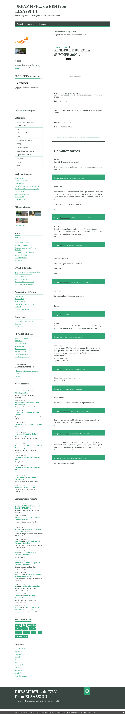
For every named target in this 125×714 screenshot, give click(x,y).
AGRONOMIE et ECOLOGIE (25, 122)
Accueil (20, 24)
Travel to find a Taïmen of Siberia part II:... (25, 392)
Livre (18, 137)
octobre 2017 (19, 668)
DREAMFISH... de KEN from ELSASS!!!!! (41, 9)
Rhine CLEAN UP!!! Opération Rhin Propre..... (27, 404)
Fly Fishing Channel (21, 354)
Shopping (20, 158)
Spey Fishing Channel (22, 357)
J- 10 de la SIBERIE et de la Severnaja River (25, 435)
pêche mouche (70, 139)
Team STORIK (19, 197)
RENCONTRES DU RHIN (24, 147)
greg (17, 506)
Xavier (17, 518)
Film (18, 129)
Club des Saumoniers (22, 310)
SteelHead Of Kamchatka (25, 487)
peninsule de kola (59, 139)
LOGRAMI (18, 307)
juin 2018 (18, 660)
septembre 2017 (20, 670)
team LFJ (18, 237)
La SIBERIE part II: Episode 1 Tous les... (28, 425)
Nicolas (18, 607)
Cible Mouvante (20, 199)
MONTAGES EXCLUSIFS (24, 140)
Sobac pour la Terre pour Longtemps (27, 371)
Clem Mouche (19, 183)
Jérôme (18, 596)
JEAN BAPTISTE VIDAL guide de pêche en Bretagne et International (28, 273)
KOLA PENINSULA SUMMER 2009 (68, 93)
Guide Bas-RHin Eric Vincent (24, 282)
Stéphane (19, 574)
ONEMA (17, 376)
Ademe (17, 374)
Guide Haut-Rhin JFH (22, 279)
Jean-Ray (18, 541)
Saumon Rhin (19, 296)
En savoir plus (91, 712)
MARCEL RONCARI (21, 277)
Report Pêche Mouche (24, 155)
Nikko (62, 315)
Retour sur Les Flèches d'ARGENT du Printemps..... (28, 447)
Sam (61, 245)
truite (18, 625)
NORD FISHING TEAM (22, 243)
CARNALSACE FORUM (22, 194)
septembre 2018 (20, 652)
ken (16, 553)
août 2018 (18, 654)
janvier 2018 (19, 665)
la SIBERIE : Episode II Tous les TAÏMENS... (27, 413)
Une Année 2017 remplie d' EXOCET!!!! (26, 478)
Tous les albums (20, 225)
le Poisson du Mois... (23, 133)
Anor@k (18, 529)
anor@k (18, 563)
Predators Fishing (21, 351)
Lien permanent (59, 138)
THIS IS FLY (18, 341)
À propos (42, 24)
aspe (39, 633)
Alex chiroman (19, 240)
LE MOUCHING (20, 346)
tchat (23, 111)
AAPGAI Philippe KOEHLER (24, 285)
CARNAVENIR (19, 299)
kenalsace (68, 95)
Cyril (61, 369)
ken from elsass (21, 637)
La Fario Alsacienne (21, 181)
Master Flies (19, 327)
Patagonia (18, 324)
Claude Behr (19, 178)
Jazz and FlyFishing (21, 255)
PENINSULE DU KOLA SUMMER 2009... (72, 52)
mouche (32, 629)
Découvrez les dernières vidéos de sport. (78, 96)
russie (97, 138)
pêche (34, 633)
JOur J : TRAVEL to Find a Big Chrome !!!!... (27, 608)
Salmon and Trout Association (24, 304)
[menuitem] (20, 23)
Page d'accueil (72, 31)
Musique (19, 144)
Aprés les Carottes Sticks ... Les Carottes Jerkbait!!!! (70, 35)
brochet (18, 633)
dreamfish (32, 625)
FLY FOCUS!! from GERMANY (24, 252)
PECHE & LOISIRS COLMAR (24, 321)
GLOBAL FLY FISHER (21, 338)
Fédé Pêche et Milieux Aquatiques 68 (27, 186)
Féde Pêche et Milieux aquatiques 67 (27, 189)
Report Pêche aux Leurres (25, 151)
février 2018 (19, 662)
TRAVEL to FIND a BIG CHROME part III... (27, 458)
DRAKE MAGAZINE (21, 344)
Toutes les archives (21, 676)
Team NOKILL (19, 191)
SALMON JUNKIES (21, 258)
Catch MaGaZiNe (20, 349)
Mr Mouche (18, 260)
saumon (26, 633)
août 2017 (18, 673)
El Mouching (64, 434)
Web (18, 165)
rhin (24, 625)
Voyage (19, 162)
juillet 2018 (18, 657)
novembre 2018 (20, 649)
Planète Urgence (20, 301)
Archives (30, 24)
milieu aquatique (21, 629)
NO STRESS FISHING (21, 245)
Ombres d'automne (60, 31)
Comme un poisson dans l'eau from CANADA (26, 249)
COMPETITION (21, 126)
